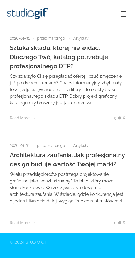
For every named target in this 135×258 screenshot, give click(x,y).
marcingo (57, 38)
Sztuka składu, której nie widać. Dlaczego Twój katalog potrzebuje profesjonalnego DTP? (59, 57)
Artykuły (80, 38)
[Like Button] (111, 118)
